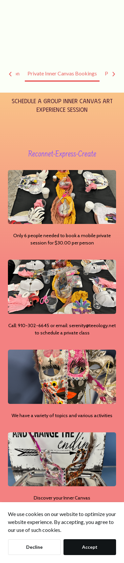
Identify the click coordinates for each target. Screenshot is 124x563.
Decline (34, 547)
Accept (90, 547)
